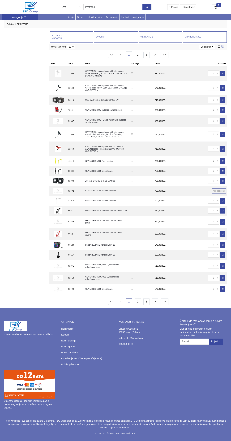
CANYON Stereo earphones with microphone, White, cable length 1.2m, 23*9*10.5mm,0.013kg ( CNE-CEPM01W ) (106, 73)
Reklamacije (112, 17)
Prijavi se (216, 341)
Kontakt (125, 17)
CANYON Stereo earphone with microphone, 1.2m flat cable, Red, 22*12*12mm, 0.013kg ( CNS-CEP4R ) (104, 148)
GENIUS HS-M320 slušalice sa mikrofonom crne (106, 211)
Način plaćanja (68, 340)
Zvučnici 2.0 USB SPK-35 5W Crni (100, 181)
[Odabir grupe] (72, 7)
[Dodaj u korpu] (222, 73)
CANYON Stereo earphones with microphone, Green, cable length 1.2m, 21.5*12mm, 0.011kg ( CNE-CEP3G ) (106, 87)
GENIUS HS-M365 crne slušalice (99, 289)
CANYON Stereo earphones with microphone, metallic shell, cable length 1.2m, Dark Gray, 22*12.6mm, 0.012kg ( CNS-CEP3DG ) (104, 134)
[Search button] (146, 7)
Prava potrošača (69, 352)
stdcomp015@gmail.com (131, 338)
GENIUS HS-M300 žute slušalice (99, 161)
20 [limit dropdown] (70, 47)
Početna (10, 24)
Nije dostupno (219, 191)
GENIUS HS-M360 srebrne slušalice (100, 191)
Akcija (71, 17)
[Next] (155, 55)
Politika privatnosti (70, 364)
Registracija (188, 7)
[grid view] (222, 47)
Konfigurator (138, 17)
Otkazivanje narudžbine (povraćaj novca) (81, 358)
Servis (80, 17)
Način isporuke (68, 346)
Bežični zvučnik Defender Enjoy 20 (100, 255)
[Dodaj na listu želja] (132, 73)
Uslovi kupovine (94, 17)
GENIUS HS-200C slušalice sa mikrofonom (103, 110)
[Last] (164, 55)
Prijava (173, 7)
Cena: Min (206, 47)
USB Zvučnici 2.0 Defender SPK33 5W (102, 100)
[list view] (219, 47)
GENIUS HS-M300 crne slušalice (99, 171)
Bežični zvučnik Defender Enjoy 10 (100, 245)
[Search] (117, 7)
